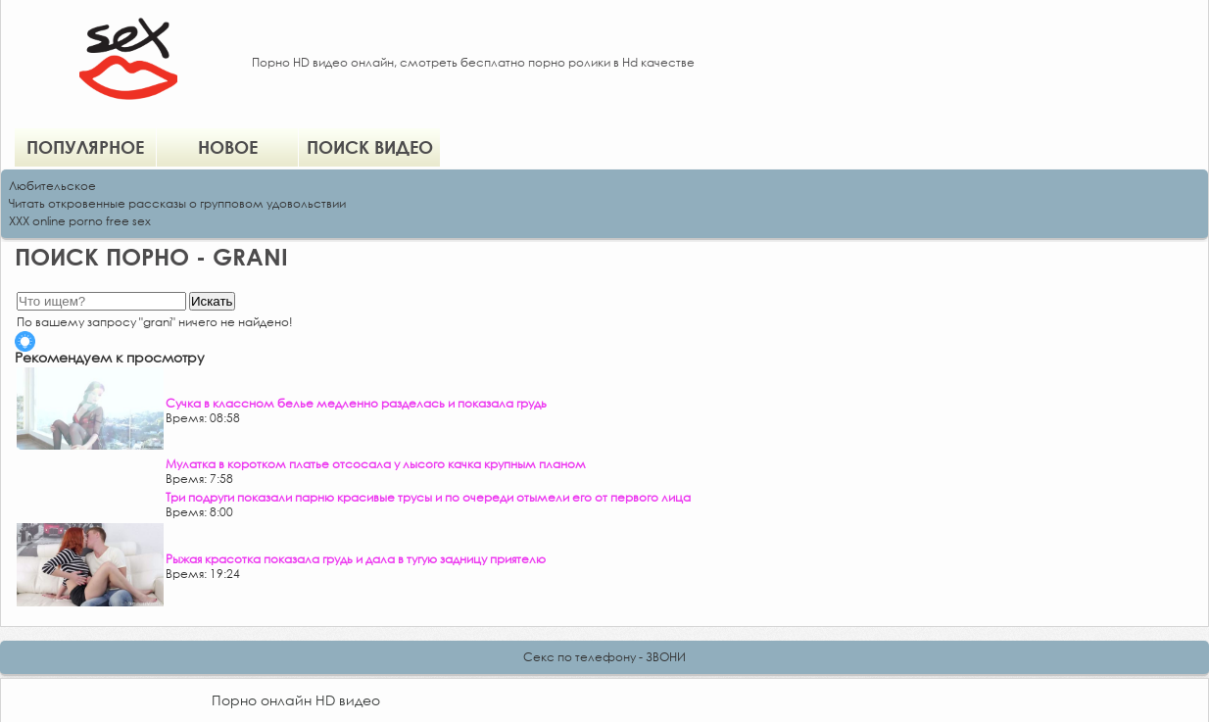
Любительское (52, 185)
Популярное (85, 147)
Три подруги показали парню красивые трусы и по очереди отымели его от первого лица (428, 497)
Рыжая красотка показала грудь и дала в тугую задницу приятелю (356, 559)
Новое (228, 147)
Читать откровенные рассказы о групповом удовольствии (177, 203)
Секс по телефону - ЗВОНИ (604, 657)
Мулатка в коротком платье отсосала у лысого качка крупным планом (376, 464)
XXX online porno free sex (80, 221)
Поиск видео (370, 147)
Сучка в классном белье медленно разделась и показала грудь (356, 403)
